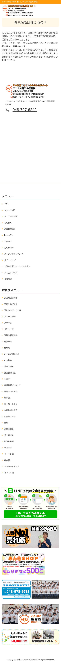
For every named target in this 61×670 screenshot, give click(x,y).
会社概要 (8, 279)
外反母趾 (8, 341)
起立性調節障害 (10, 298)
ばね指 (7, 460)
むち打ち (8, 223)
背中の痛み (9, 366)
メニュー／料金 (10, 216)
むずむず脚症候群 (11, 354)
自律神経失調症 (10, 410)
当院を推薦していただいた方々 (17, 266)
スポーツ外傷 (10, 316)
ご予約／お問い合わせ (13, 254)
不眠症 (7, 379)
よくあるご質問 (10, 273)
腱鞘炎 (7, 398)
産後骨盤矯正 (10, 229)
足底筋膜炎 (9, 429)
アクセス (8, 241)
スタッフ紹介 (10, 210)
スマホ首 (8, 323)
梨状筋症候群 (10, 416)
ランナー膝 (9, 329)
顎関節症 (8, 447)
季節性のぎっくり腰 (12, 310)
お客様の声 (9, 248)
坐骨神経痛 (9, 441)
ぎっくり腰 (9, 473)
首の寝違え (9, 435)
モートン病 (9, 454)
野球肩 (7, 348)
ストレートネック (11, 466)
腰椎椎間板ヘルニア (12, 385)
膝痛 (6, 423)
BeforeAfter (9, 235)
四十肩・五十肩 (10, 404)
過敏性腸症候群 (10, 335)
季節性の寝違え (10, 304)
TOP (6, 204)
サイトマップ (10, 260)
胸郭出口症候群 (10, 391)
